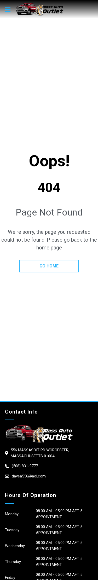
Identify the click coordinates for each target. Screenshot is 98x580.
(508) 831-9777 (25, 466)
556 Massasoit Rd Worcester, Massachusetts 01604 (40, 453)
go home (49, 266)
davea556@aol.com (29, 476)
